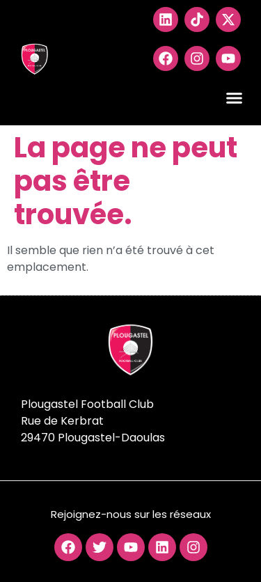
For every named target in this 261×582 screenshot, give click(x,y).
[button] (234, 98)
